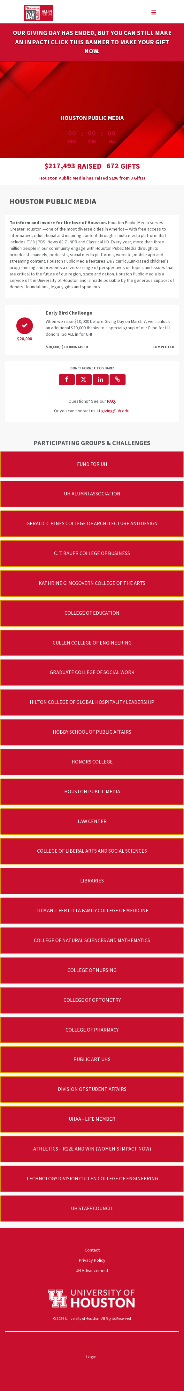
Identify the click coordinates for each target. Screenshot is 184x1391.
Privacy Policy (92, 1260)
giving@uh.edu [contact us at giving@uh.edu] (115, 411)
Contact (92, 1250)
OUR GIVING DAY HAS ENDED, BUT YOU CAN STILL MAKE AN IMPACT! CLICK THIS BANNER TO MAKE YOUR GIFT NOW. (92, 42)
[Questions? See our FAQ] (111, 401)
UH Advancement (92, 1271)
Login (91, 1357)
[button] (118, 379)
